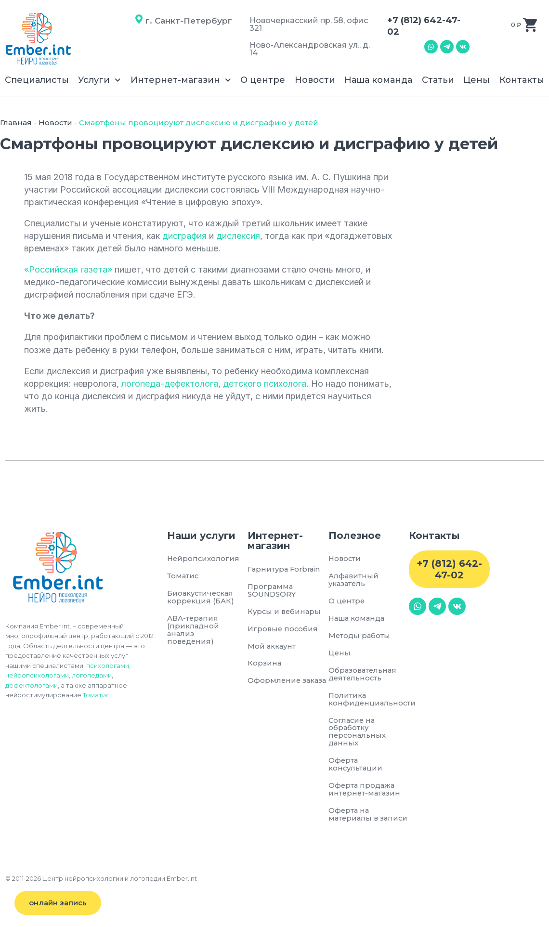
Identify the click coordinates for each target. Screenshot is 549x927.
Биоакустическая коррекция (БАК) (201, 597)
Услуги (99, 80)
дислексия (238, 236)
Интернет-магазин (181, 80)
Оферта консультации (356, 766)
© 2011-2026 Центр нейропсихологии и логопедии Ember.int (101, 888)
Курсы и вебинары (285, 611)
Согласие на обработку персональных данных (357, 733)
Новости (315, 80)
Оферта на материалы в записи (354, 821)
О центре (262, 80)
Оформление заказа (274, 685)
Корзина (265, 664)
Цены (476, 80)
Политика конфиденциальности (368, 700)
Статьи (438, 80)
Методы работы (359, 636)
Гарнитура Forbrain (285, 569)
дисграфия (184, 236)
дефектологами (31, 685)
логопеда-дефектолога (169, 384)
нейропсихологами (37, 675)
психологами (107, 665)
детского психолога (264, 384)
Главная (16, 122)
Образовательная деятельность (363, 675)
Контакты (521, 80)
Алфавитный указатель (353, 580)
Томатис (96, 695)
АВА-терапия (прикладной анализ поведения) (193, 630)
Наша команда (378, 80)
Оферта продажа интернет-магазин (365, 791)
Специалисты (37, 80)
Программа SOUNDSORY (272, 590)
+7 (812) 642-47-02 (449, 569)
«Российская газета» (68, 269)
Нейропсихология (202, 558)
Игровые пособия (284, 629)
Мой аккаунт (272, 647)
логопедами (92, 675)
